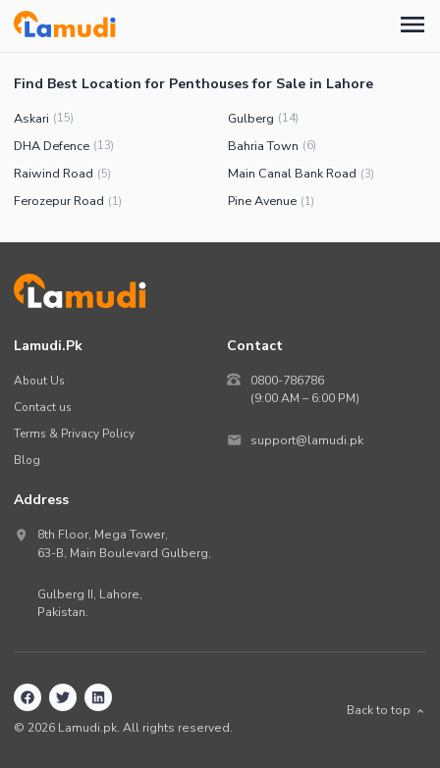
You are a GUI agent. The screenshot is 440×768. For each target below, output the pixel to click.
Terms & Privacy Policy (74, 433)
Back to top (386, 710)
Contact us (43, 407)
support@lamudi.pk (306, 440)
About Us (39, 380)
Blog (27, 460)
